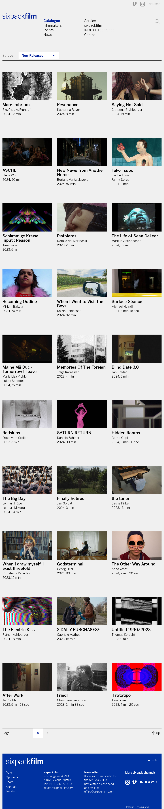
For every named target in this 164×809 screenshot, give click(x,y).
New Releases (32, 56)
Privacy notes (142, 807)
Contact (90, 35)
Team (9, 782)
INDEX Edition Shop (99, 30)
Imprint (11, 791)
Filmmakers (52, 25)
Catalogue (51, 21)
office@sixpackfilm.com (58, 788)
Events (48, 30)
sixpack (93, 25)
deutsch (154, 4)
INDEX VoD (148, 782)
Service (90, 21)
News (47, 35)
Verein (10, 772)
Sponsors (12, 777)
